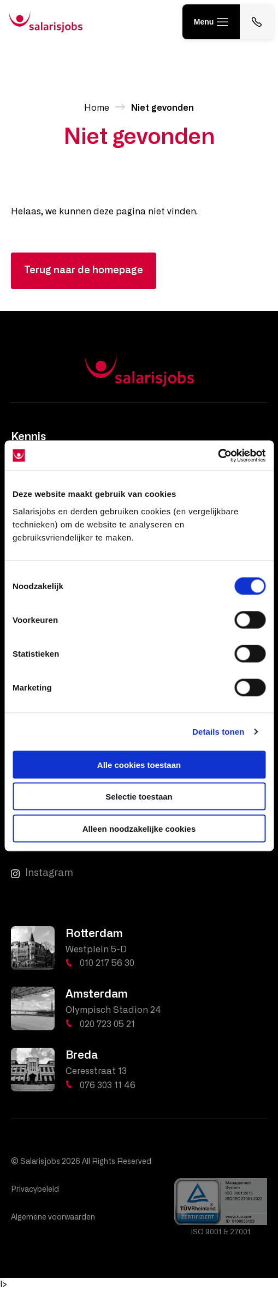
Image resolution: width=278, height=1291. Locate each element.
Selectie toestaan (139, 796)
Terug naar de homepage (83, 270)
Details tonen (218, 731)
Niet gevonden (162, 108)
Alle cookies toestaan (139, 764)
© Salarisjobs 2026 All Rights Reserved (81, 1162)
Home (96, 108)
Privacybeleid (35, 1189)
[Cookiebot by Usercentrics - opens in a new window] (217, 455)
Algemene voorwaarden (53, 1217)
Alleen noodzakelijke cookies (139, 828)
